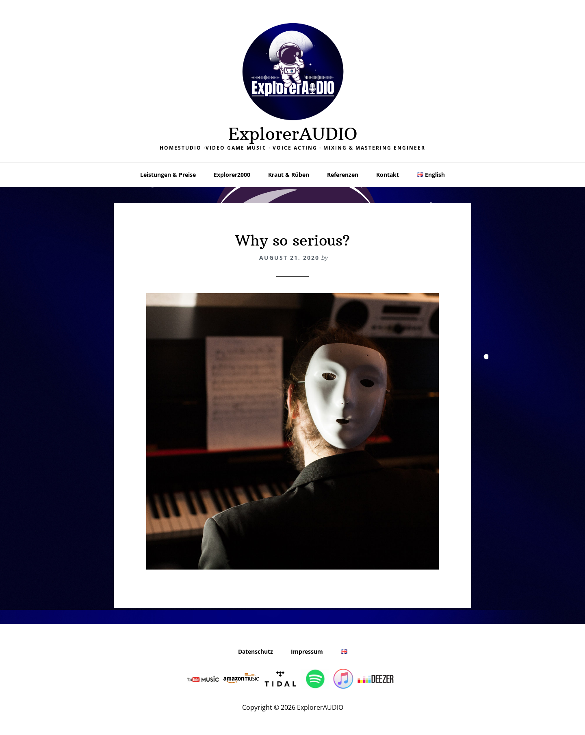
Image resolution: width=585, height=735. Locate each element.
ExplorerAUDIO (292, 133)
